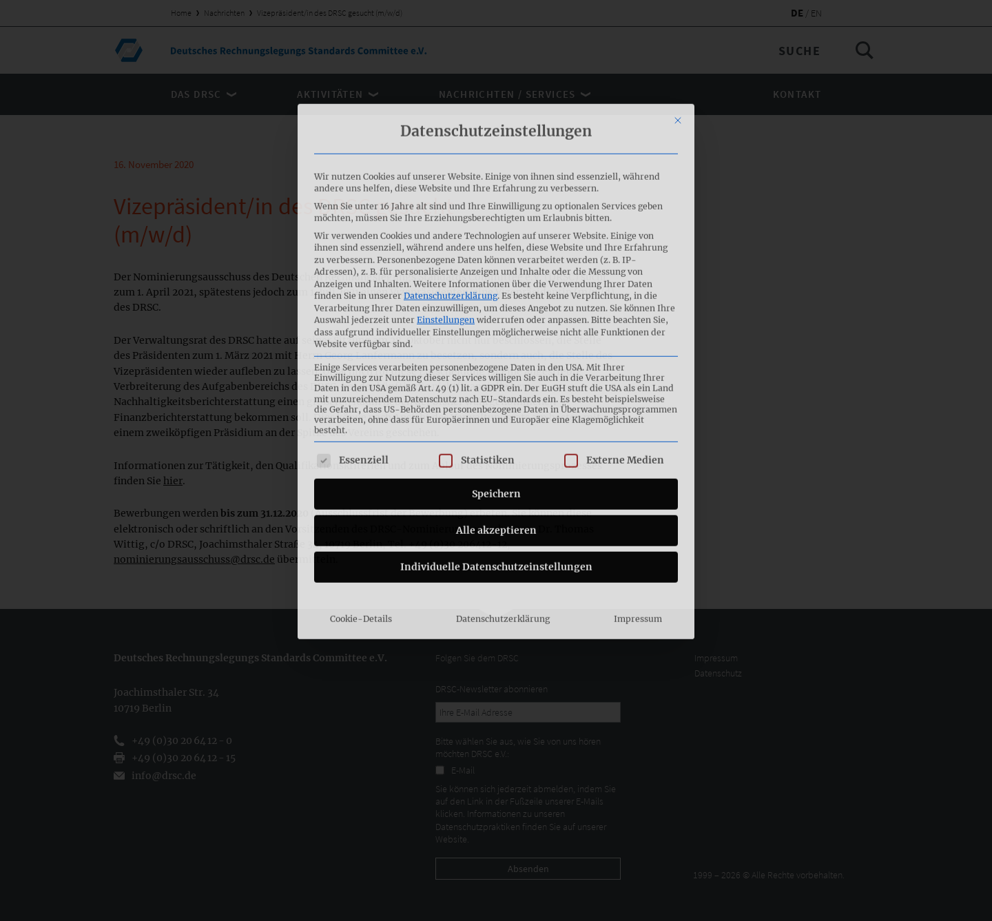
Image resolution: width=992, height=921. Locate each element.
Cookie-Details (361, 496)
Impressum (638, 496)
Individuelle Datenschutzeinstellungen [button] (496, 444)
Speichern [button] (496, 371)
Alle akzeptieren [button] (496, 408)
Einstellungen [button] (446, 197)
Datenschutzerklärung (450, 173)
